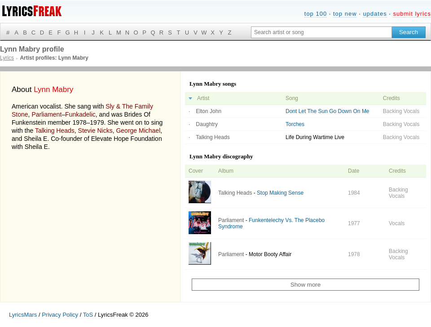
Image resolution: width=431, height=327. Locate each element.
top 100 (315, 13)
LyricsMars (23, 314)
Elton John (208, 111)
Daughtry (207, 124)
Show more (305, 284)
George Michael (138, 130)
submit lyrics (412, 13)
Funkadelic (80, 114)
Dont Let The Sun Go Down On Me (327, 111)
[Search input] (321, 32)
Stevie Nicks (95, 130)
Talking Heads (55, 130)
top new (345, 13)
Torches (295, 124)
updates (375, 13)
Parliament (46, 114)
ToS (88, 314)
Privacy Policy (60, 314)
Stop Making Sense (280, 193)
